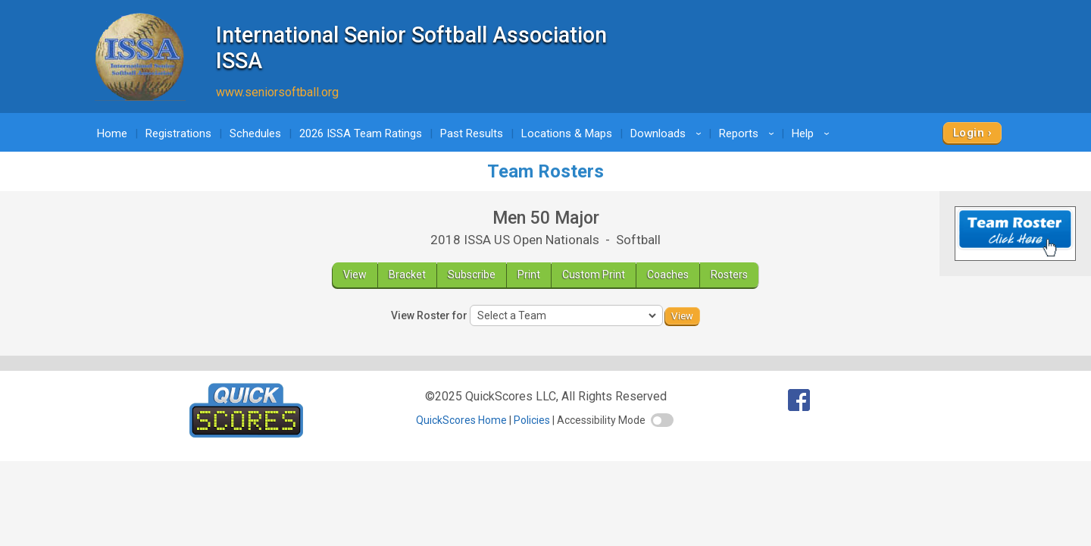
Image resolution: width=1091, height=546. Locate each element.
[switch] (662, 420)
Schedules (255, 133)
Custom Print (593, 274)
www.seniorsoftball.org (277, 92)
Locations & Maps (566, 133)
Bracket (407, 274)
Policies (532, 420)
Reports (749, 133)
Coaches (668, 274)
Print (528, 274)
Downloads (668, 133)
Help (813, 133)
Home (112, 133)
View (355, 274)
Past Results (471, 133)
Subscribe (471, 274)
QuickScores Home (461, 420)
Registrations (178, 133)
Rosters (729, 274)
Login (968, 133)
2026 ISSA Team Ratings (360, 133)
